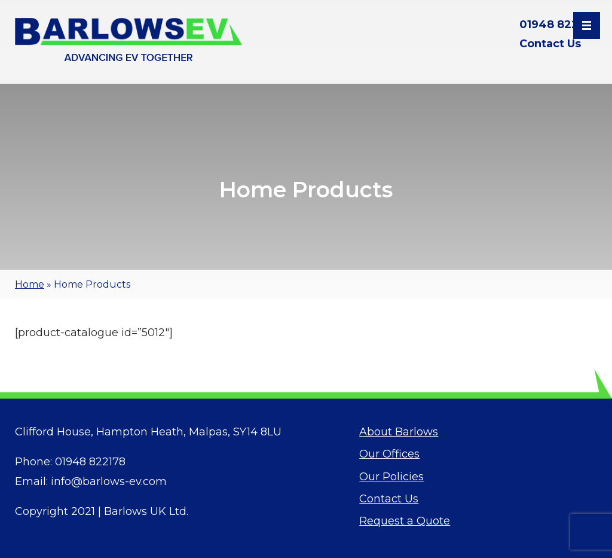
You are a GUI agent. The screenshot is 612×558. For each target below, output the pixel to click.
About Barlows (398, 431)
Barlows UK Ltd (145, 511)
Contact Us (550, 43)
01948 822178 (558, 24)
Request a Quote (404, 520)
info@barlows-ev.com (109, 481)
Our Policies (391, 476)
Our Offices (389, 454)
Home (29, 284)
